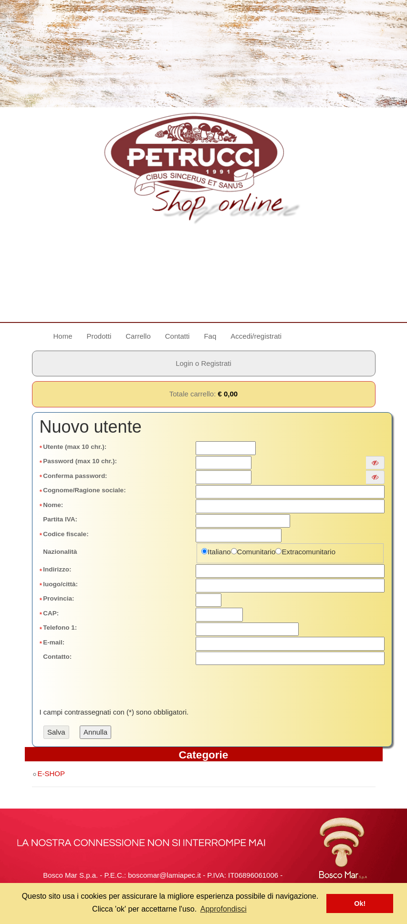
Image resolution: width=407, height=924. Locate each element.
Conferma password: (75, 475)
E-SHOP (48, 773)
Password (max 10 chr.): (80, 461)
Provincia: (58, 598)
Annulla (95, 732)
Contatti (177, 336)
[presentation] (115, 684)
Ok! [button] (359, 903)
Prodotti (99, 336)
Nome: (53, 505)
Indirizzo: (57, 569)
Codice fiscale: (65, 534)
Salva (56, 732)
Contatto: (57, 656)
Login (184, 363)
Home (66, 335)
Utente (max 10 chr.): (74, 446)
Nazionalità (60, 551)
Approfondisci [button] (223, 909)
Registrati (216, 363)
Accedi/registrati (256, 336)
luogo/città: (60, 584)
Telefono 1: (60, 627)
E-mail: (53, 642)
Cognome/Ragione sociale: (84, 490)
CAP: (51, 613)
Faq (210, 336)
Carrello (138, 336)
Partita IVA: (60, 519)
